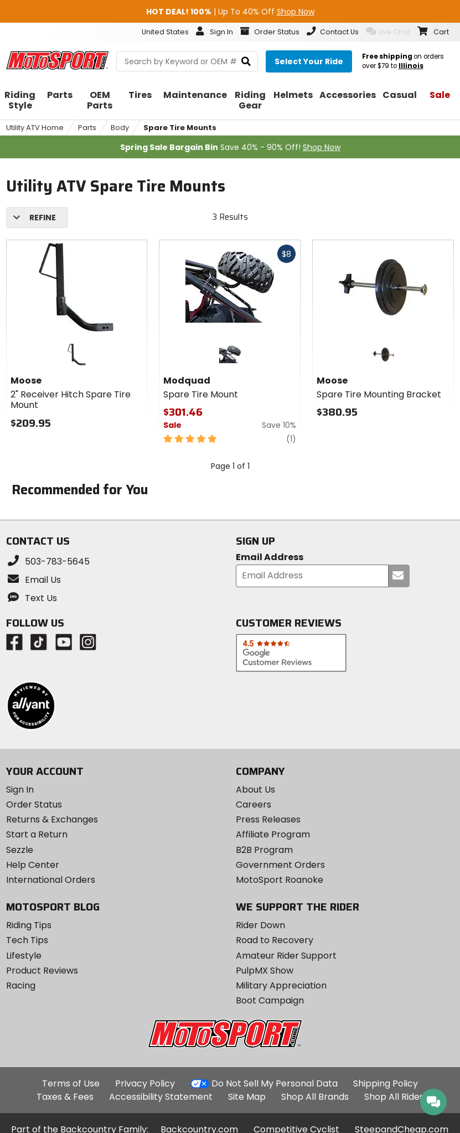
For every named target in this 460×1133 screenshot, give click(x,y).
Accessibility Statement (161, 1096)
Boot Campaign (270, 1000)
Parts (87, 127)
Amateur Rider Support (286, 955)
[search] (246, 62)
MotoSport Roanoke (279, 879)
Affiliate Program (273, 834)
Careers (253, 804)
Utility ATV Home (35, 127)
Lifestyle (24, 955)
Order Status (34, 804)
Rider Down (260, 925)
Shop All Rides (394, 1096)
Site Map (247, 1096)
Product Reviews (42, 970)
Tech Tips (27, 940)
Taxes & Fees (65, 1096)
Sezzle (19, 850)
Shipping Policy (385, 1083)
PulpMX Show (264, 970)
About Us (255, 789)
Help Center (32, 864)
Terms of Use (71, 1083)
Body (120, 127)
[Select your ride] (309, 61)
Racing (20, 985)
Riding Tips (28, 925)
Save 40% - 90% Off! (230, 147)
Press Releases (268, 819)
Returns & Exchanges (52, 819)
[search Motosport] (187, 61)
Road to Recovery (274, 940)
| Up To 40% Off (230, 11)
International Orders (50, 879)
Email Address (269, 557)
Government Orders (280, 864)
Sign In (20, 789)
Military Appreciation (281, 985)
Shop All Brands (315, 1096)
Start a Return (37, 834)
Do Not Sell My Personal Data (274, 1084)
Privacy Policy (145, 1083)
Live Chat (388, 32)
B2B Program (264, 850)
